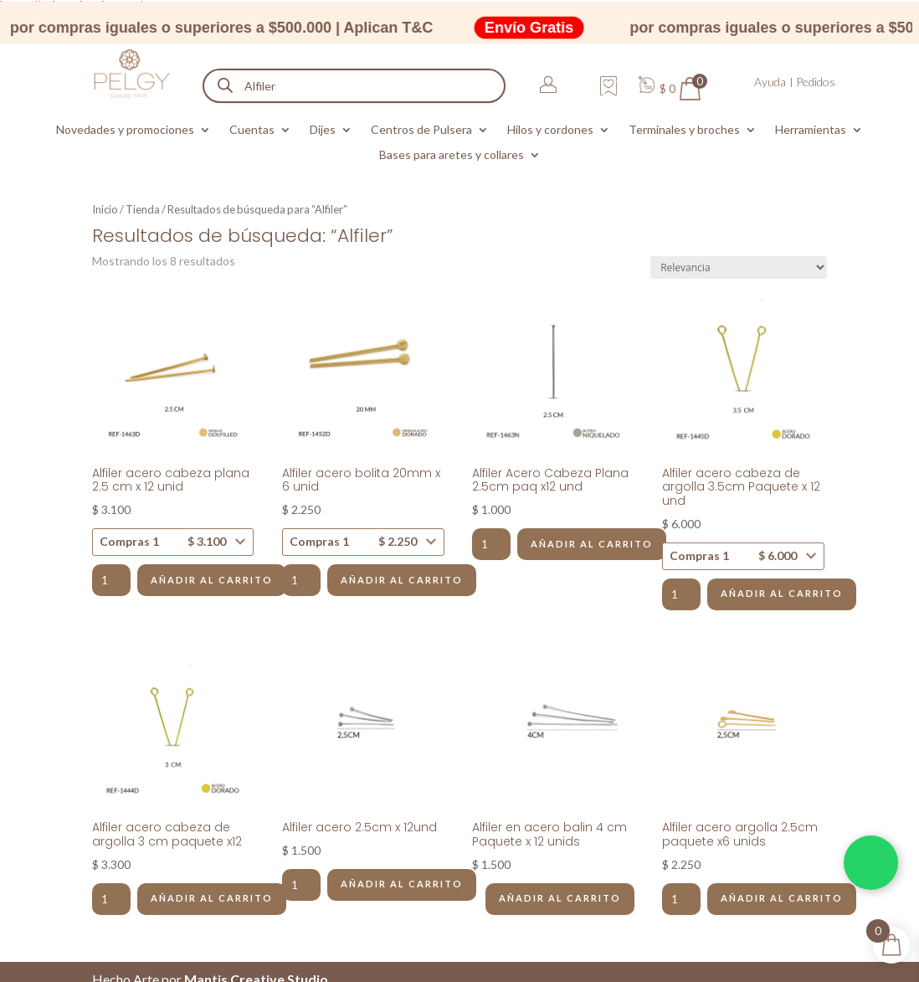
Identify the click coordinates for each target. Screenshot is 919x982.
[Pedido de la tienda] (738, 267)
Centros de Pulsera (421, 130)
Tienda (143, 209)
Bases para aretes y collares (451, 155)
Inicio (105, 209)
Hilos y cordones (550, 130)
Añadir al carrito (212, 579)
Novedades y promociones (125, 130)
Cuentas (252, 130)
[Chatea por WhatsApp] (871, 862)
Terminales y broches (684, 130)
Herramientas (810, 130)
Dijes (323, 130)
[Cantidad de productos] (111, 580)
